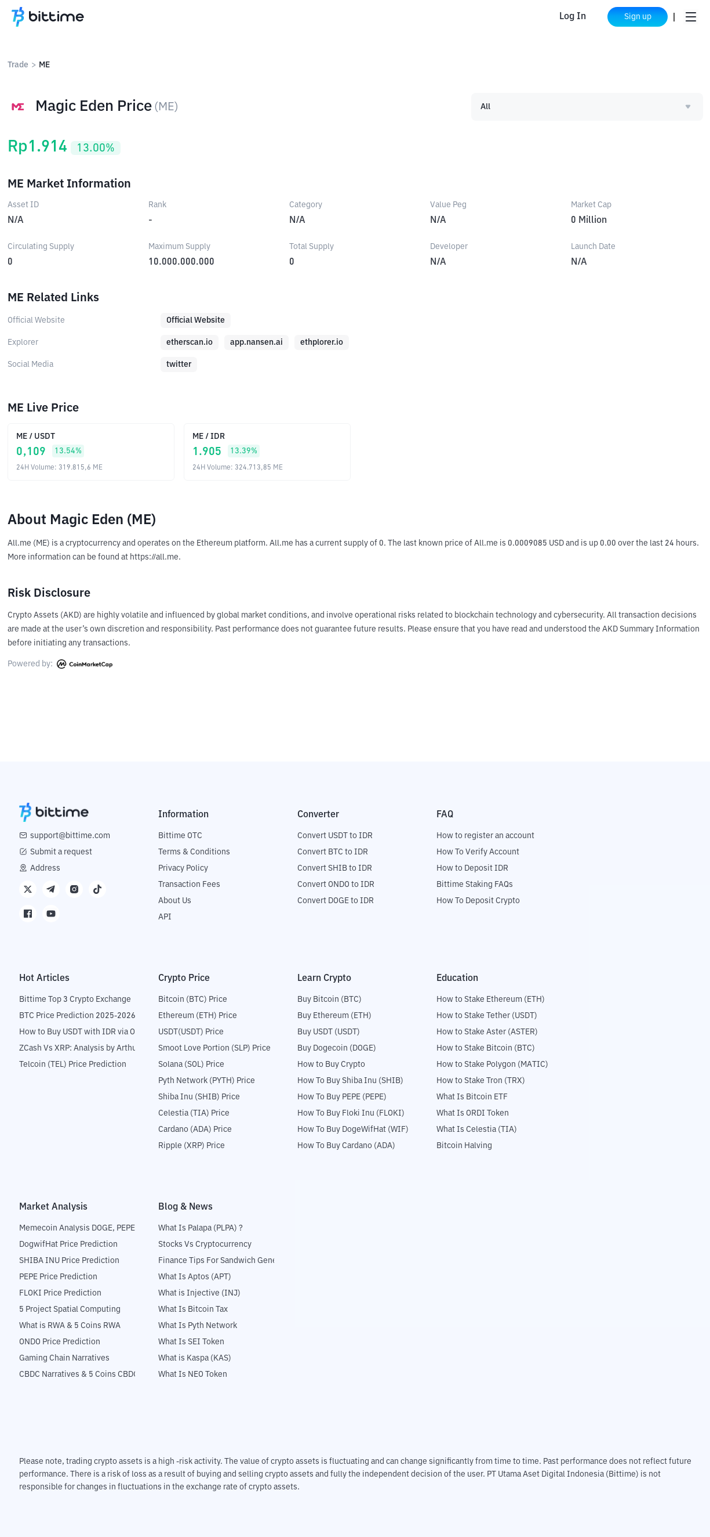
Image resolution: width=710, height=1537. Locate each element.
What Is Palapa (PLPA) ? (200, 1228)
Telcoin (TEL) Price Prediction (72, 1064)
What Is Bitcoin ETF (472, 1097)
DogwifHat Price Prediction (68, 1244)
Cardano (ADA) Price (195, 1129)
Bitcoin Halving (464, 1146)
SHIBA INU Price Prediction (69, 1261)
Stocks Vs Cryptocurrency (205, 1244)
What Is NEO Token (192, 1374)
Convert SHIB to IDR (334, 868)
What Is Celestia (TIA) (476, 1129)
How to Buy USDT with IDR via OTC (82, 1032)
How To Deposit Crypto (478, 901)
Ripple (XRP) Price (191, 1146)
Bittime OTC (180, 836)
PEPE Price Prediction (58, 1277)
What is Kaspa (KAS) (194, 1358)
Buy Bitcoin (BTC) (329, 999)
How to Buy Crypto (331, 1064)
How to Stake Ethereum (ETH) (490, 999)
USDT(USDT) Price (191, 1032)
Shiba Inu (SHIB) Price (199, 1097)
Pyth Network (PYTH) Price (206, 1081)
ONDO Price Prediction (59, 1342)
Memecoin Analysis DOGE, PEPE (77, 1228)
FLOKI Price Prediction (60, 1293)
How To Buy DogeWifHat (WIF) (353, 1129)
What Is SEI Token (191, 1342)
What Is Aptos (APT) (194, 1277)
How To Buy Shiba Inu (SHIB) (350, 1081)
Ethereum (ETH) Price (197, 1016)
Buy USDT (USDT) (328, 1032)
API (165, 917)
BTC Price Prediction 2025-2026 (77, 1016)
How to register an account (485, 836)
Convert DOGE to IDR (335, 901)
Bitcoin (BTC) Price (192, 999)
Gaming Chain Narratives (64, 1358)
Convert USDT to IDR (335, 836)
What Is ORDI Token (472, 1113)
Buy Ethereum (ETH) (334, 1016)
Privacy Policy (183, 868)
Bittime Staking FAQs (474, 885)
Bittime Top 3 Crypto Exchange (75, 999)
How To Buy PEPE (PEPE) (342, 1097)
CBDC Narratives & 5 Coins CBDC (79, 1374)
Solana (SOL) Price (191, 1064)
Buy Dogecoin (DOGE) (336, 1048)
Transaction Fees (189, 885)
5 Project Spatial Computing (70, 1309)
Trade (18, 65)
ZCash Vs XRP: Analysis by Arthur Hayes (91, 1048)
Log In (572, 16)
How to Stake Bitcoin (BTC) (485, 1048)
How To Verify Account (477, 852)
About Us (174, 901)
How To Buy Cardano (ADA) (346, 1146)
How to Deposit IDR (472, 868)
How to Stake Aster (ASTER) (487, 1032)
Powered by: (60, 664)
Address (45, 868)
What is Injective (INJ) (199, 1293)
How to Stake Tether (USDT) (486, 1016)
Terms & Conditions (194, 852)
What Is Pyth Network (197, 1326)
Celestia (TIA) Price (194, 1113)
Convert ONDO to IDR (335, 885)
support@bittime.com (70, 836)
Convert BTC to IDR (332, 852)
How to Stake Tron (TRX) (480, 1081)
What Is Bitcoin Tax (193, 1309)
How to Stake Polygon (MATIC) (492, 1064)
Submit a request (61, 852)
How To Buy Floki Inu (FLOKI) (351, 1113)
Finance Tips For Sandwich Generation (228, 1261)
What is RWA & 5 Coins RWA (70, 1326)
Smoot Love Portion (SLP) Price (214, 1048)
